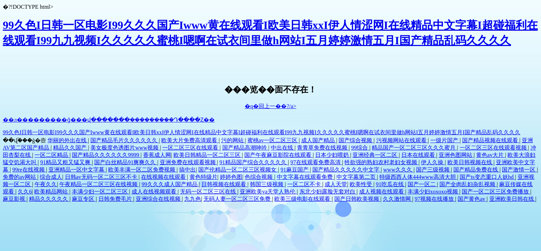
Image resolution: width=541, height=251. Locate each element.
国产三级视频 (433, 170)
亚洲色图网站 (456, 155)
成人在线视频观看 (155, 192)
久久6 (25, 192)
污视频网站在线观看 (402, 140)
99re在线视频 (29, 170)
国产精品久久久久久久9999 (106, 155)
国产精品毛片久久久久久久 (124, 140)
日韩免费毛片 (115, 199)
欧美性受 (361, 184)
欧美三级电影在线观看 (303, 199)
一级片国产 (445, 140)
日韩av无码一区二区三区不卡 (102, 177)
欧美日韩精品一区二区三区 (207, 155)
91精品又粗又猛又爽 (66, 162)
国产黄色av (472, 199)
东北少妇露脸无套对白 (328, 192)
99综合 (360, 148)
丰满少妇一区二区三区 (100, 192)
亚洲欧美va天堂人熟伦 (268, 192)
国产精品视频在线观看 (490, 140)
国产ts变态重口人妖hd (487, 177)
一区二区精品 (52, 155)
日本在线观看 (418, 155)
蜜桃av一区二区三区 (273, 140)
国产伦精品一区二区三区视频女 (238, 170)
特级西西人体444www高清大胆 (418, 177)
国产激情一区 (519, 170)
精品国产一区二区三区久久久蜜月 (414, 148)
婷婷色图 (231, 177)
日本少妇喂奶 (332, 155)
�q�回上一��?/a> (270, 106)
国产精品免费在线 (476, 170)
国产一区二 (422, 184)
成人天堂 (336, 184)
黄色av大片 (490, 155)
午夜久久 (46, 184)
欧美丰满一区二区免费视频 (142, 170)
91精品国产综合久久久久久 (254, 162)
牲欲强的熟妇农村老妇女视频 (381, 162)
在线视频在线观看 (164, 177)
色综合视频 (259, 177)
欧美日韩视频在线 (470, 162)
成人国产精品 (318, 140)
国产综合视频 (356, 140)
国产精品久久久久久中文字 (346, 170)
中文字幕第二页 (356, 177)
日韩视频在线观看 (224, 184)
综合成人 (51, 177)
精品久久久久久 (49, 199)
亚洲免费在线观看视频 (188, 162)
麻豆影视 (15, 199)
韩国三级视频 (267, 184)
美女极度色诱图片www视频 (125, 148)
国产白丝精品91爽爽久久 (125, 162)
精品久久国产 (70, 148)
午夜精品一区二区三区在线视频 (99, 184)
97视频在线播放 (435, 199)
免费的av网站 (20, 177)
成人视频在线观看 (382, 192)
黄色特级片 (203, 177)
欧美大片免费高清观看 (189, 140)
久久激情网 (397, 199)
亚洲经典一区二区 (376, 155)
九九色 (192, 199)
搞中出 (187, 170)
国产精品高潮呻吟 (245, 148)
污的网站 (233, 140)
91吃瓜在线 (390, 184)
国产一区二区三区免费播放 (496, 192)
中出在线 (283, 148)
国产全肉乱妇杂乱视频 (468, 184)
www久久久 (398, 170)
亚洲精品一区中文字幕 (77, 170)
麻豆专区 (84, 199)
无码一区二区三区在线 (208, 192)
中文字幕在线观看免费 (305, 177)
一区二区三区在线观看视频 (494, 148)
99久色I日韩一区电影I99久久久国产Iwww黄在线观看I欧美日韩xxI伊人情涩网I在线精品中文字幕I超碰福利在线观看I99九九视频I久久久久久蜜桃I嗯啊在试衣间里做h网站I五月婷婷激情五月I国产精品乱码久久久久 (261, 132)
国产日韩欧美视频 (357, 199)
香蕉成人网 (157, 155)
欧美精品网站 (51, 192)
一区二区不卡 (304, 184)
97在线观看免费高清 (316, 162)
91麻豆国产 (295, 170)
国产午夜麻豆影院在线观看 (278, 155)
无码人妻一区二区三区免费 (237, 199)
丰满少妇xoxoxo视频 (433, 192)
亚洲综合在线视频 (159, 199)
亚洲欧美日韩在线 (512, 199)
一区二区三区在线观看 (191, 148)
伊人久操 (433, 162)
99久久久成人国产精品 (170, 184)
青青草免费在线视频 (323, 148)
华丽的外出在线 (67, 140)
